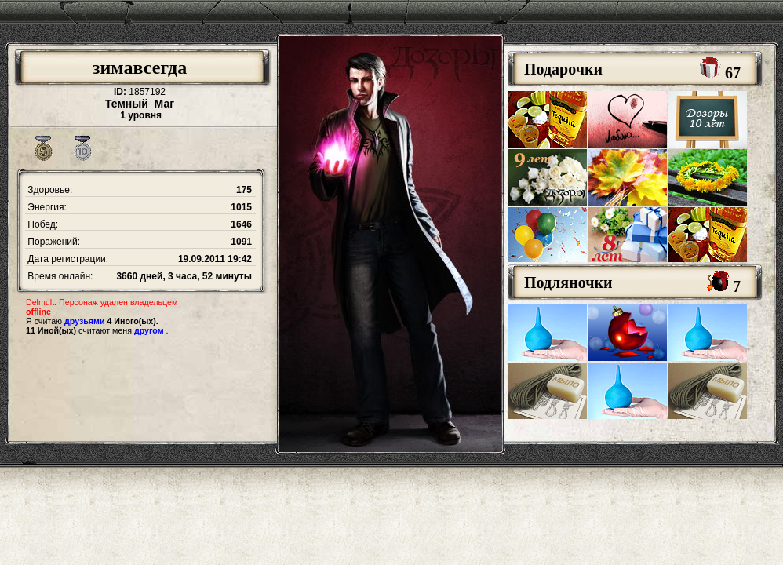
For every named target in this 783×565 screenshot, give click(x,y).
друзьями (84, 321)
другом (149, 330)
